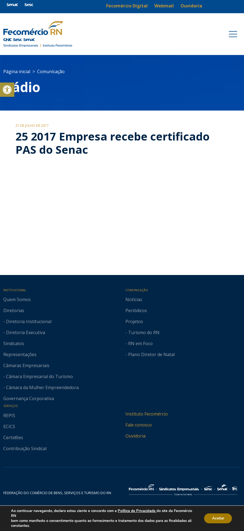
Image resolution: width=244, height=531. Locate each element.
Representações (20, 354)
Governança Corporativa (28, 398)
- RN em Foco (139, 343)
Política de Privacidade (137, 510)
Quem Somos (17, 299)
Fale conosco (138, 425)
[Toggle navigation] (233, 34)
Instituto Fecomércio (146, 414)
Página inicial (16, 71)
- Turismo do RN (142, 332)
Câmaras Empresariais (26, 365)
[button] (7, 89)
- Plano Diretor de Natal (150, 354)
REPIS (9, 415)
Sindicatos (13, 343)
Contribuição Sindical (24, 448)
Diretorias (13, 310)
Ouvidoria (135, 436)
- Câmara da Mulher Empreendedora (41, 387)
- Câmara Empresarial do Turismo (38, 376)
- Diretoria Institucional (27, 321)
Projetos (134, 321)
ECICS (9, 426)
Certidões (13, 437)
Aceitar (217, 518)
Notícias (133, 299)
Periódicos (136, 310)
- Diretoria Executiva (24, 332)
